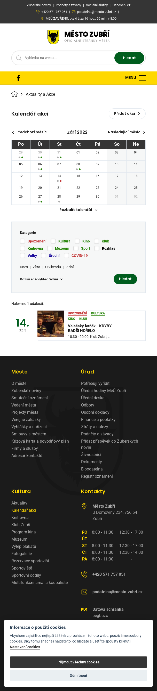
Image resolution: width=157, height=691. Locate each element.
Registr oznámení (97, 476)
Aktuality (19, 503)
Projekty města (24, 412)
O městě (18, 383)
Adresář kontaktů (26, 456)
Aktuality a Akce (40, 94)
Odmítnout (78, 675)
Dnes (24, 267)
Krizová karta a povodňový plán (40, 441)
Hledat (129, 57)
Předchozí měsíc (30, 132)
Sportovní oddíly (26, 575)
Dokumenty (91, 462)
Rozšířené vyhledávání (41, 279)
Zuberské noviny (26, 391)
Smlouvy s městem (28, 434)
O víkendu (53, 267)
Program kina (23, 532)
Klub (105, 241)
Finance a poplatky (98, 420)
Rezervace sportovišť (30, 561)
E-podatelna (92, 469)
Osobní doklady (95, 412)
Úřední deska (93, 398)
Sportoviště (21, 568)
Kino (86, 241)
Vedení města (23, 405)
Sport (85, 249)
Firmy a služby (24, 448)
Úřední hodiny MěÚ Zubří (103, 391)
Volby (32, 256)
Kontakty (93, 491)
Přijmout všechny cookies (78, 662)
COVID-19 (80, 256)
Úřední (54, 256)
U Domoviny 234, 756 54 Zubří (114, 513)
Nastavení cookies (25, 647)
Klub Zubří (20, 525)
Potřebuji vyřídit (95, 383)
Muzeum (62, 249)
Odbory (87, 405)
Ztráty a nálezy (94, 427)
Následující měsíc (126, 132)
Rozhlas (108, 249)
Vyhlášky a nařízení (29, 427)
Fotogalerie (21, 554)
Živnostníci (91, 455)
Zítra (36, 267)
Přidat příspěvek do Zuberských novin (109, 444)
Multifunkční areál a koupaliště (39, 583)
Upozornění (37, 241)
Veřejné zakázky (26, 420)
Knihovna (35, 249)
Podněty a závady (97, 434)
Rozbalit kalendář (78, 210)
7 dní (70, 267)
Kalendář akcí (23, 510)
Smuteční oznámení (29, 398)
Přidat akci (127, 113)
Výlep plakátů (23, 546)
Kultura (64, 241)
